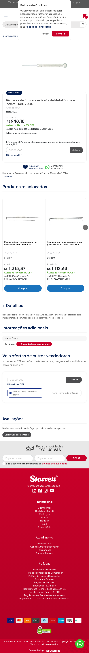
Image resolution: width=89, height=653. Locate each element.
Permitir (60, 33)
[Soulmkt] (53, 650)
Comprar (23, 288)
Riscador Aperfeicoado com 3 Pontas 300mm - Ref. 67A (20, 243)
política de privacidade (54, 463)
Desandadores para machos (34, 344)
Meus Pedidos (44, 543)
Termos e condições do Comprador (44, 572)
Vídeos (44, 517)
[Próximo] (85, 227)
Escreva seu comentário (17, 434)
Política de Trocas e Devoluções (44, 576)
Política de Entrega (44, 579)
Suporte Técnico (44, 553)
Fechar (45, 33)
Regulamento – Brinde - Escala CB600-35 (44, 588)
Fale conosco (44, 549)
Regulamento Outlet (44, 582)
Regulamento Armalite (44, 585)
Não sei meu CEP (14, 155)
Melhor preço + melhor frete (23, 393)
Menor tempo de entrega (63, 392)
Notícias (44, 520)
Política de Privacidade (38, 26)
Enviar (76, 458)
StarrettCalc (44, 527)
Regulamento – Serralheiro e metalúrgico (44, 595)
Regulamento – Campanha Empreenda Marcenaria (44, 598)
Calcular (76, 150)
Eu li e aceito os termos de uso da (36, 463)
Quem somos (44, 507)
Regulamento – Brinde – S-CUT (44, 592)
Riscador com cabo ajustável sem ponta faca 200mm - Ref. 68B (65, 243)
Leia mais (7, 176)
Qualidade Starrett (44, 511)
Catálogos (44, 514)
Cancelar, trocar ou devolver (44, 546)
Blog (44, 523)
